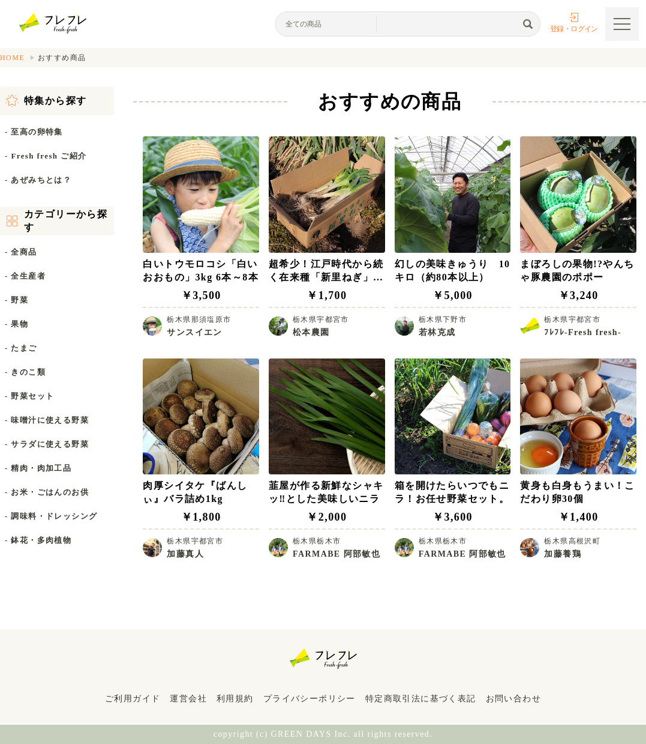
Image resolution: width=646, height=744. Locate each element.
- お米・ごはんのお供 (47, 492)
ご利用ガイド (132, 698)
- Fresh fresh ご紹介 (45, 155)
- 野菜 (16, 299)
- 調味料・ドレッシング (51, 516)
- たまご (21, 347)
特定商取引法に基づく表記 (420, 698)
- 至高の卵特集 (34, 131)
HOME (12, 57)
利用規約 (235, 698)
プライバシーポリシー (309, 698)
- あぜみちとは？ (38, 179)
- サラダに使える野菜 (47, 444)
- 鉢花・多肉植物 (38, 540)
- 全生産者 (25, 275)
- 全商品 (21, 251)
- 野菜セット (29, 396)
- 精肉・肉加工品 (38, 468)
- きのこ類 (25, 372)
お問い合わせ (513, 698)
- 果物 (16, 323)
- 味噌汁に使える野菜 (47, 420)
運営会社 (188, 698)
